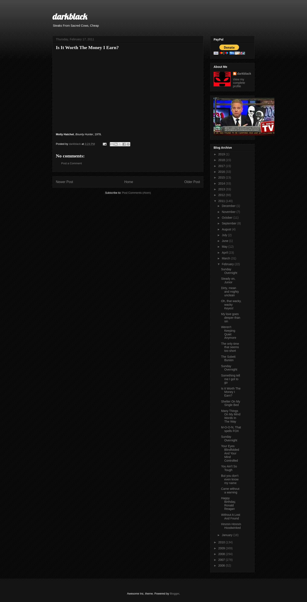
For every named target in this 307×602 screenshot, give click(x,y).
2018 (222, 160)
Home (128, 182)
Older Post (192, 182)
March (226, 258)
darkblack (69, 16)
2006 (222, 565)
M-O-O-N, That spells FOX (231, 429)
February (228, 264)
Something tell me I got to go (230, 379)
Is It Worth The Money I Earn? (230, 392)
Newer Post (64, 182)
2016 (222, 171)
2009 (222, 548)
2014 (222, 183)
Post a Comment (71, 163)
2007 (222, 559)
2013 (222, 189)
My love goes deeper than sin (230, 317)
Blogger (174, 593)
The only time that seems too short (230, 347)
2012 (222, 195)
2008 (222, 554)
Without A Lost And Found (230, 516)
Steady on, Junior (228, 280)
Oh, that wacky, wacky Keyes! (231, 304)
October (227, 217)
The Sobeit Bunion (228, 358)
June (225, 241)
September (229, 223)
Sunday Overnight (229, 271)
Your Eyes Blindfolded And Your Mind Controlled (230, 453)
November (229, 212)
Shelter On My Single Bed (230, 403)
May (225, 246)
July (225, 235)
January (227, 535)
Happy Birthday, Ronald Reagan (228, 503)
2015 (222, 177)
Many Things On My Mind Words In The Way (230, 416)
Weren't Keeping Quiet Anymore (228, 332)
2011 (222, 201)
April (225, 252)
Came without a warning (230, 490)
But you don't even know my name (230, 479)
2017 (222, 166)
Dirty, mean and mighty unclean (230, 291)
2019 (222, 154)
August (227, 229)
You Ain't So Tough (229, 468)
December (229, 206)
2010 (222, 542)
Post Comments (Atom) (136, 192)
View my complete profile (239, 83)
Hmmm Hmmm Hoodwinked (231, 525)
